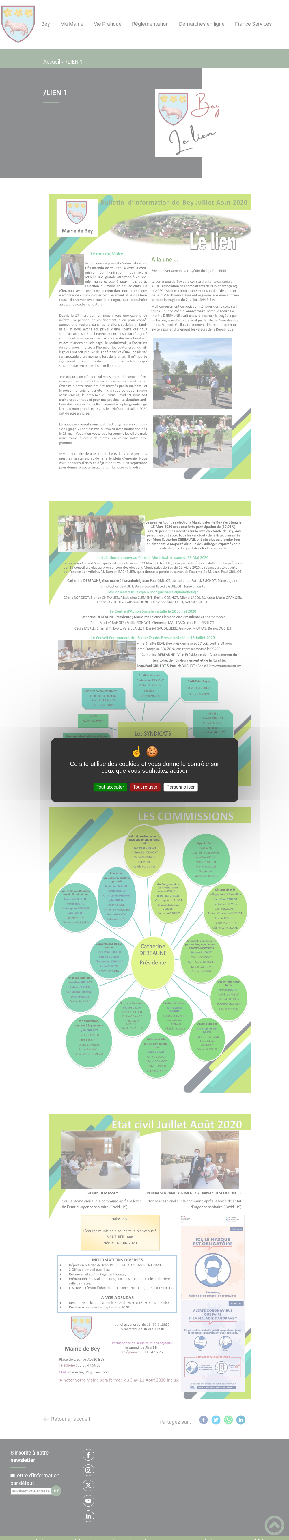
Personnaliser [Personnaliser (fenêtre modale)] (181, 787)
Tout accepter (110, 787)
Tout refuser (145, 787)
